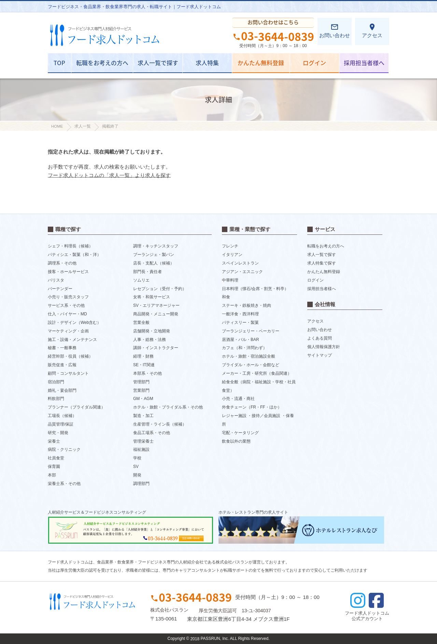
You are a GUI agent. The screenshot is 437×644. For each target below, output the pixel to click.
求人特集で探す (321, 263)
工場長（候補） (62, 415)
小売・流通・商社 (238, 398)
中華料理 (230, 280)
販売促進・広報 (62, 364)
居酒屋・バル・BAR (240, 339)
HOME (57, 126)
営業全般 (141, 322)
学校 (137, 458)
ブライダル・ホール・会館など (250, 364)
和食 (226, 297)
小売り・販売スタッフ (68, 297)
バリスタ (56, 280)
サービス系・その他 (66, 305)
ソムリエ (141, 280)
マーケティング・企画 (68, 331)
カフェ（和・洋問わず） (244, 347)
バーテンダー (60, 288)
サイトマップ (319, 355)
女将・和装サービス (151, 297)
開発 (137, 475)
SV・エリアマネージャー (156, 305)
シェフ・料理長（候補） (70, 246)
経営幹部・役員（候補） (70, 356)
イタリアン (232, 254)
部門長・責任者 (147, 271)
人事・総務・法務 (149, 339)
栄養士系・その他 (64, 483)
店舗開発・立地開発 (151, 331)
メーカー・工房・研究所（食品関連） (257, 373)
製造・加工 (143, 415)
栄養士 (54, 441)
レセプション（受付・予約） (159, 288)
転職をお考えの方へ (102, 62)
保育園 (54, 466)
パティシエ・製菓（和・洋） (74, 254)
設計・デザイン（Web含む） (74, 322)
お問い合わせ (334, 30)
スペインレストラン (240, 263)
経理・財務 (143, 356)
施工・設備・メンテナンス (72, 339)
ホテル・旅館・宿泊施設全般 (248, 356)
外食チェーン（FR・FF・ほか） (252, 407)
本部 (52, 475)
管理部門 (141, 382)
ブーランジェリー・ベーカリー (250, 331)
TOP (59, 62)
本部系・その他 (147, 373)
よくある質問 (319, 338)
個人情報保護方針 (323, 346)
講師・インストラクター (155, 347)
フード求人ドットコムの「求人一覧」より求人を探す (109, 175)
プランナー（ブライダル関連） (76, 407)
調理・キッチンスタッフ (155, 246)
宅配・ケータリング (240, 432)
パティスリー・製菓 (240, 322)
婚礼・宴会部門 (62, 390)
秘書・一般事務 (62, 347)
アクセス (372, 30)
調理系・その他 (62, 263)
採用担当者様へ (364, 62)
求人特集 (207, 62)
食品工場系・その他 (151, 432)
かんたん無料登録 (261, 62)
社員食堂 (56, 458)
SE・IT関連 (144, 364)
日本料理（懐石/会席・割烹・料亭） (255, 288)
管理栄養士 (143, 441)
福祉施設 (141, 449)
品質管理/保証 (60, 424)
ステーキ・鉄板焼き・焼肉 (246, 305)
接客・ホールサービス (68, 271)
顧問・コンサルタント (68, 373)
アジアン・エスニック (242, 271)
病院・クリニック (64, 449)
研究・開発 (58, 432)
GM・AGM (143, 398)
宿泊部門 (56, 382)
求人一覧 (82, 126)
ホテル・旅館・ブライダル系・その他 (168, 407)
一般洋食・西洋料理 (240, 314)
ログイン (314, 62)
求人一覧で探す (158, 62)
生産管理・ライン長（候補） (159, 424)
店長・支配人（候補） (153, 263)
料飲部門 (56, 398)
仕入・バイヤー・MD (67, 314)
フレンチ (230, 246)
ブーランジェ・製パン (153, 254)
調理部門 (141, 483)
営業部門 (141, 390)
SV (136, 466)
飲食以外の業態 (236, 441)
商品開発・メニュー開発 (155, 314)
